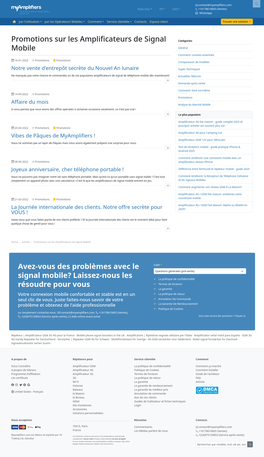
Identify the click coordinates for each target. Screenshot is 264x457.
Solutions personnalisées (88, 413)
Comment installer (207, 370)
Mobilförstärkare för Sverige (128, 339)
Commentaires (143, 427)
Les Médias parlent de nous (151, 431)
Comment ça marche (208, 366)
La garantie (165, 289)
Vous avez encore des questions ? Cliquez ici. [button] (222, 315)
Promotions (185, 97)
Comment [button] (95, 22)
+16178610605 (207, 9)
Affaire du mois (30, 101)
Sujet (158, 265)
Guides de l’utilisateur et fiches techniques (160, 401)
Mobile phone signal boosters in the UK (101, 335)
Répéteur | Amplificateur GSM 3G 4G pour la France (43, 335)
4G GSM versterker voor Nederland (169, 339)
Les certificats (19, 378)
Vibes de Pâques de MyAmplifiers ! (53, 135)
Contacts (141, 22)
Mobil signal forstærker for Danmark (215, 339)
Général (183, 48)
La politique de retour (171, 294)
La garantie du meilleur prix (151, 389)
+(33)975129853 (31, 316)
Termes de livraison (170, 284)
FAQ (198, 378)
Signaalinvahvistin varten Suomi (30, 343)
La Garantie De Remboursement (178, 304)
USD (175, 9)
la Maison (79, 393)
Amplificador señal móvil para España (217, 335)
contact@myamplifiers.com (215, 5)
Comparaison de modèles (194, 62)
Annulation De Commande (174, 299)
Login (137, 405)
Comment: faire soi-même (194, 90)
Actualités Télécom (189, 76)
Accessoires (80, 409)
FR (161, 9)
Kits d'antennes (82, 405)
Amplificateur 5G (83, 374)
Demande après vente (191, 83)
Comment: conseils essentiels (196, 55)
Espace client (159, 22)
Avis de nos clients (145, 397)
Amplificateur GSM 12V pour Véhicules (201, 140)
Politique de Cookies (170, 309)
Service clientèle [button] (118, 22)
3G (74, 378)
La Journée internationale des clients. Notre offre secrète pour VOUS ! (86, 209)
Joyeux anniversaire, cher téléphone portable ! (67, 169)
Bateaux (78, 389)
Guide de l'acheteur (207, 374)
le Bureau (79, 397)
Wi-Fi (76, 382)
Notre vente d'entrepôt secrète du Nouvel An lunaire (75, 67)
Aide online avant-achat (86, 316)
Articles (26, 242)
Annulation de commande (150, 393)
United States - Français (27, 391)
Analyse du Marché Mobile (194, 104)
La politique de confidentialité (176, 279)
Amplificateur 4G (83, 370)
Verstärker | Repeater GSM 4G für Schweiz (83, 339)
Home (14, 242)
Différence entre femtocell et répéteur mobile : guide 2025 (214, 169)
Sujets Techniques (189, 69)
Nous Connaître (21, 366)
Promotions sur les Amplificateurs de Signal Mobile (62, 242)
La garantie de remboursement (153, 385)
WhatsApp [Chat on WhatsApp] (203, 13)
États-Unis (144, 9)
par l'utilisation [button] (29, 22)
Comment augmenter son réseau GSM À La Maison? (210, 187)
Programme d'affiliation (25, 374)
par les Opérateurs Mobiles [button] (64, 22)
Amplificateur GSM (84, 366)
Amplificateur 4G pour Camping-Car (200, 132)
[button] (256, 3)
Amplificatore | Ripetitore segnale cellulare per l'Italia (159, 335)
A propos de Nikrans (23, 370)
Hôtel (76, 401)
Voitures (78, 385)
